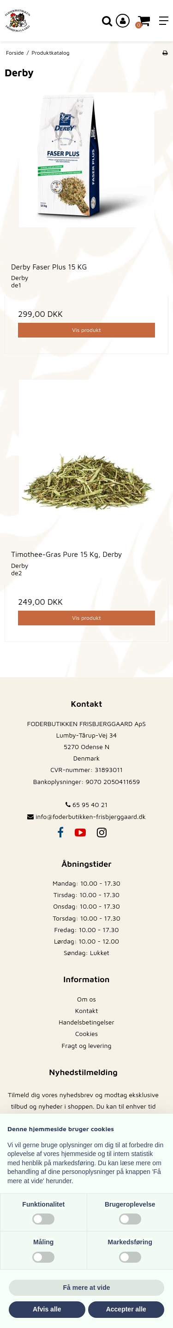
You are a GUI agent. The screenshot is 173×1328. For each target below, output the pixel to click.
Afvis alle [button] (47, 1309)
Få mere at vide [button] (86, 1287)
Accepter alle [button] (126, 1309)
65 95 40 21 (86, 804)
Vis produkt (86, 329)
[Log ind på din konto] (123, 21)
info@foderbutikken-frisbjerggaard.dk (91, 816)
